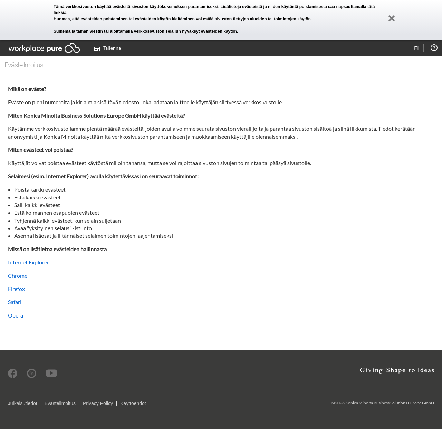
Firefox (16, 288)
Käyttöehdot (133, 403)
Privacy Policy (98, 403)
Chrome (17, 275)
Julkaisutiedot (22, 403)
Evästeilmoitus (60, 403)
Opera (15, 315)
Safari (14, 302)
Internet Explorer (28, 262)
